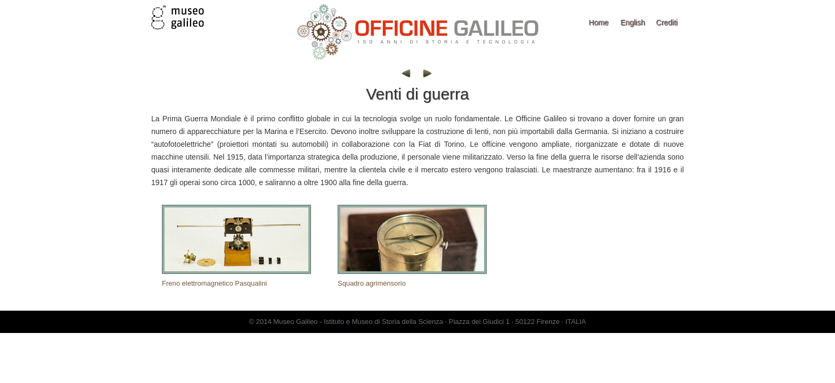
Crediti (666, 22)
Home (598, 22)
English (632, 22)
